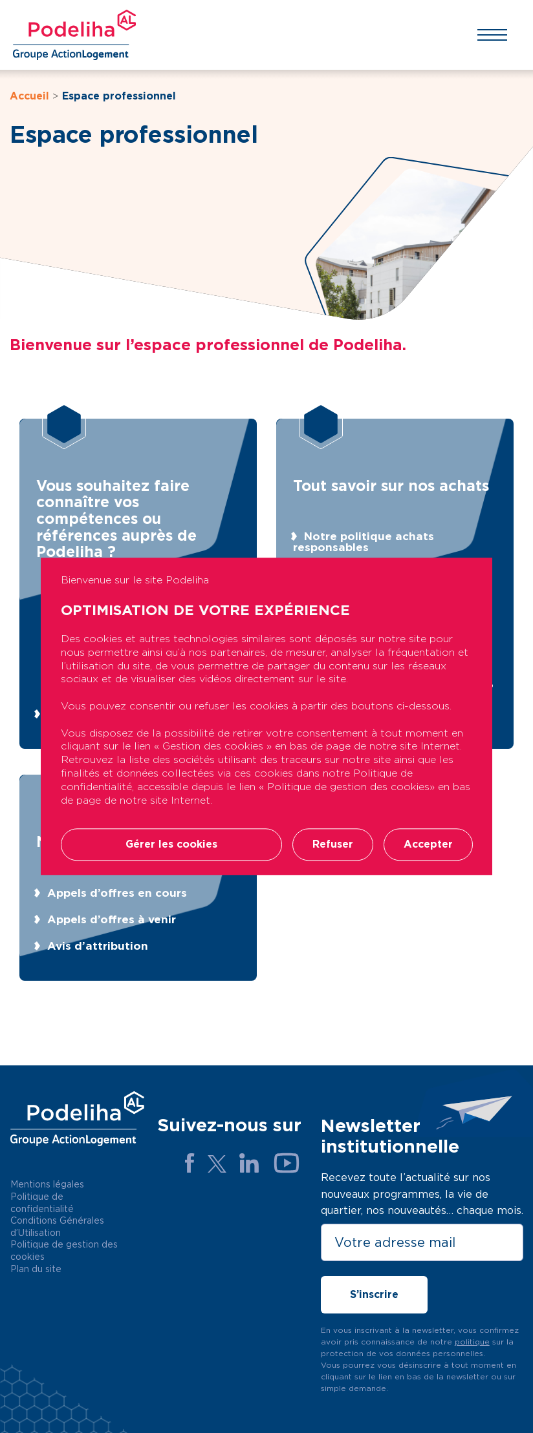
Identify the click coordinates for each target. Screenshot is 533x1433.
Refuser (332, 845)
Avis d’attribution (97, 945)
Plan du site (35, 1269)
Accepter (428, 845)
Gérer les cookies (171, 845)
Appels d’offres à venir (111, 919)
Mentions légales (47, 1184)
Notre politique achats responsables (363, 542)
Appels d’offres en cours (117, 892)
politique (472, 1341)
